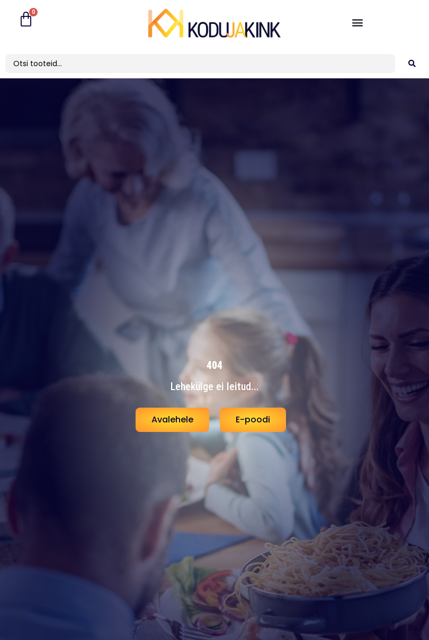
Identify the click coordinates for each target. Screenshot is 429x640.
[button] (357, 22)
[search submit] (412, 64)
